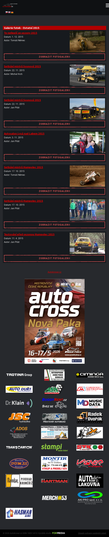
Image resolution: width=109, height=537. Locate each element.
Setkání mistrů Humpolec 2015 (23, 167)
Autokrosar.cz (54, 272)
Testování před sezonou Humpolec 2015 (29, 234)
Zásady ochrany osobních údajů (92, 533)
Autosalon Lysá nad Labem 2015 (24, 133)
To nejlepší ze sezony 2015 (20, 33)
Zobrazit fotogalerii (54, 56)
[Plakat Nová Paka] (54, 363)
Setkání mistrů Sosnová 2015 (22, 66)
